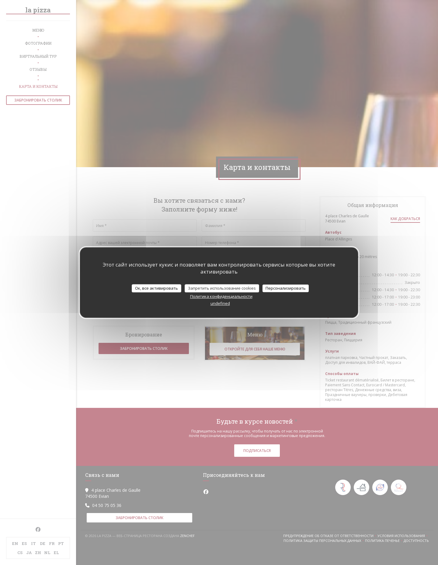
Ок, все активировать (156, 288)
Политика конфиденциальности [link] (221, 296)
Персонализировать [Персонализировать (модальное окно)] (286, 288)
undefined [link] (220, 303)
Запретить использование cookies (222, 288)
